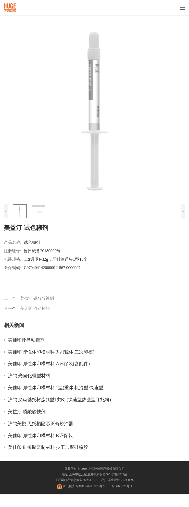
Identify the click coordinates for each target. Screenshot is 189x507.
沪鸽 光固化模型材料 (29, 375)
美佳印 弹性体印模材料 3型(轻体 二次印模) (51, 351)
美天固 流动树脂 (35, 308)
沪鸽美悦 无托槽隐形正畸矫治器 (40, 423)
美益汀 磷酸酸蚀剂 (37, 298)
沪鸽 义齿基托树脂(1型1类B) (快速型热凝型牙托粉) (59, 399)
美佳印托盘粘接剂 (26, 340)
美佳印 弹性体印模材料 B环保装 (40, 435)
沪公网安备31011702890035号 (83, 486)
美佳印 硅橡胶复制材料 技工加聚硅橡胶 (48, 447)
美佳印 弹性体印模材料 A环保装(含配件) (49, 363)
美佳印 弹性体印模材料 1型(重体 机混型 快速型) (56, 387)
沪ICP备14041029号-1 (117, 486)
